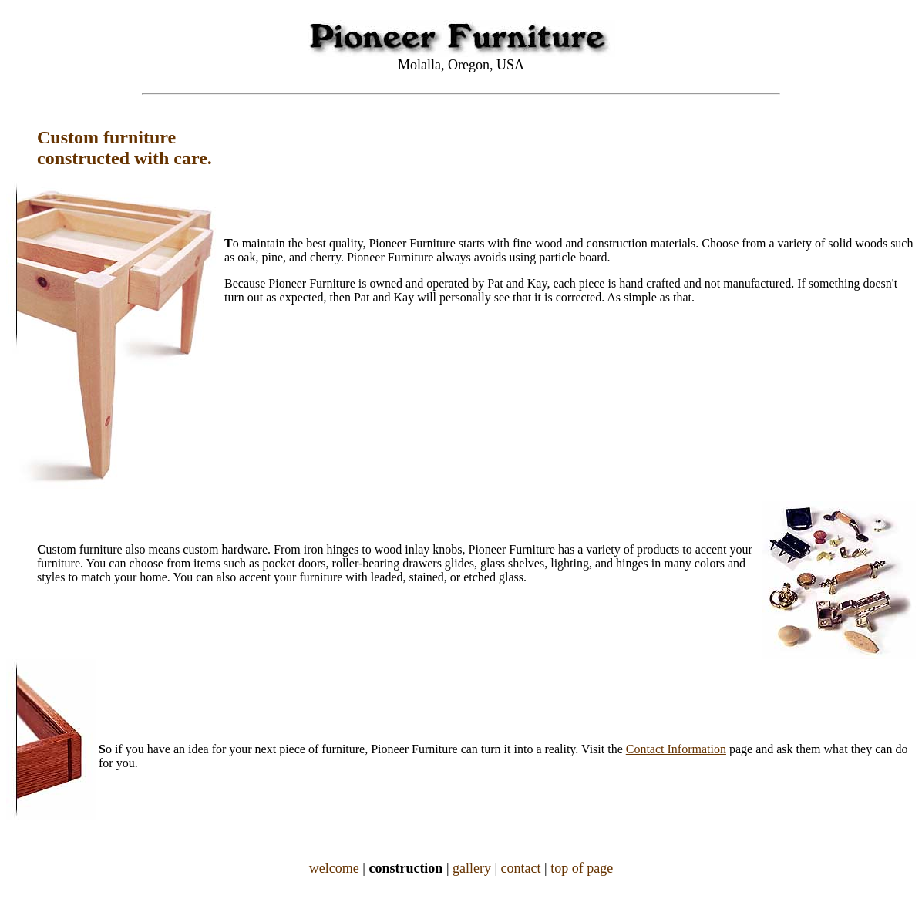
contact (521, 868)
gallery (472, 868)
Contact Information (676, 749)
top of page (581, 868)
